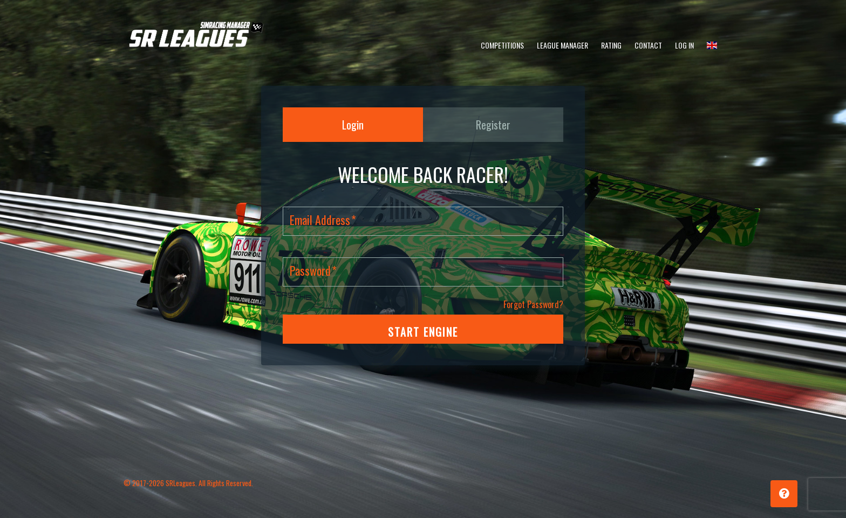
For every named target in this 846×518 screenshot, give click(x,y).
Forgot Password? (533, 304)
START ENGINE (423, 332)
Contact (648, 45)
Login (353, 125)
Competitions (502, 45)
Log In (684, 45)
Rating (611, 45)
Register (493, 125)
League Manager (562, 45)
